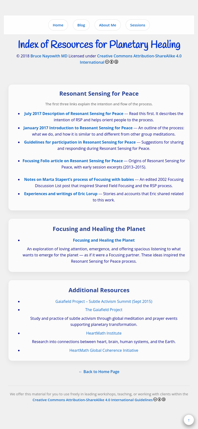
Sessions (137, 25)
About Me (107, 25)
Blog (81, 25)
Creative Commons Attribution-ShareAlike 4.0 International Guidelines (93, 399)
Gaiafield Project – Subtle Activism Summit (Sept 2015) (103, 301)
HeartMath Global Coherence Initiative (103, 350)
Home (58, 25)
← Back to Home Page (99, 371)
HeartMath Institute (104, 333)
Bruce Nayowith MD (49, 56)
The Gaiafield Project (104, 309)
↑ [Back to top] (189, 420)
